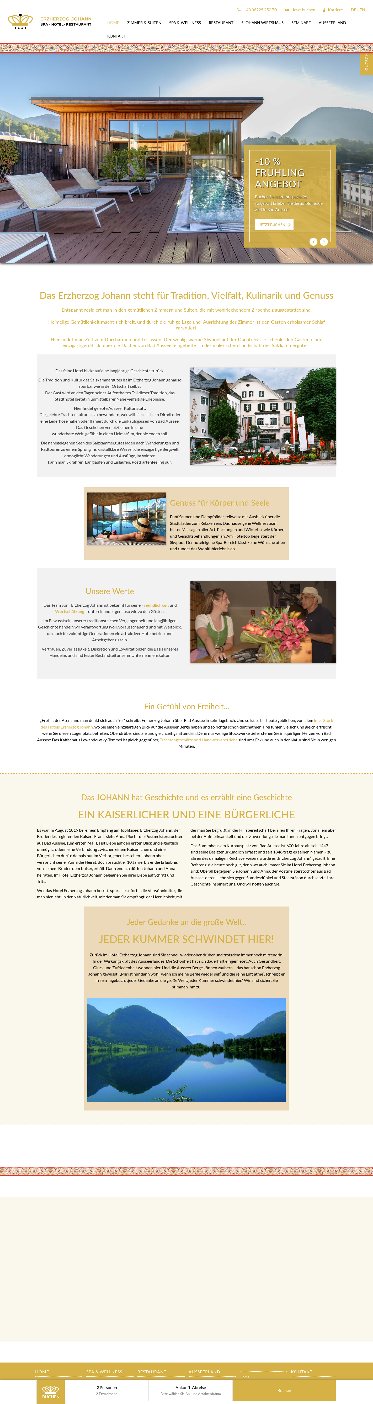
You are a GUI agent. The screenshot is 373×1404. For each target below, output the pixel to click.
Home (113, 22)
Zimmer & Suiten (144, 22)
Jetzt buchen (300, 9)
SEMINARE (301, 22)
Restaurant (221, 22)
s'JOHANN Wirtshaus (262, 22)
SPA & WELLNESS (185, 22)
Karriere (333, 9)
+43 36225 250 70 (257, 9)
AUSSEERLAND (332, 22)
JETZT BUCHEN (272, 224)
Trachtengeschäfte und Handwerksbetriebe (199, 739)
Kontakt (116, 36)
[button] (313, 242)
